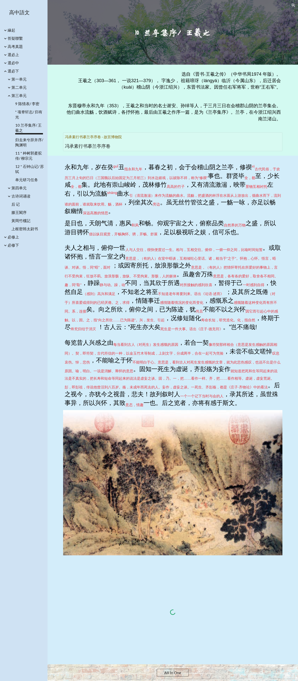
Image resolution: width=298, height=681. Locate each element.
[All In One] (173, 673)
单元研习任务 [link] (26, 179)
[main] (173, 32)
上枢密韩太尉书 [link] (24, 228)
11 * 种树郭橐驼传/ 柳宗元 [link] (28, 155)
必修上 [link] (13, 237)
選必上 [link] (13, 54)
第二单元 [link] (19, 87)
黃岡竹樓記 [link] (20, 220)
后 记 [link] (15, 204)
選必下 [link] (13, 71)
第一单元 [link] (19, 79)
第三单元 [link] (19, 95)
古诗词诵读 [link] (20, 196)
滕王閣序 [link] (19, 212)
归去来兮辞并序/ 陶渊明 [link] (29, 142)
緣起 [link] (11, 30)
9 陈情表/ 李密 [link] (27, 103)
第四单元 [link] (19, 188)
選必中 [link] (13, 62)
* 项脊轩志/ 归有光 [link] (28, 114)
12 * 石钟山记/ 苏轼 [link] (29, 169)
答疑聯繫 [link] (15, 38)
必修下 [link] (13, 245)
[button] (293, 5)
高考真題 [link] (15, 46)
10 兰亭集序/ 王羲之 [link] (28, 128)
